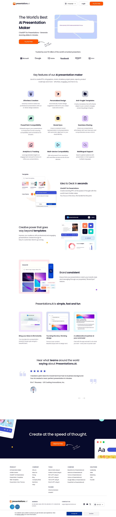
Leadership (93, 470)
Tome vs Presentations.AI (74, 475)
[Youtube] (87, 504)
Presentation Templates (16, 477)
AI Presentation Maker (15, 470)
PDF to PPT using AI (53, 475)
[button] (70, 4)
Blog (33, 477)
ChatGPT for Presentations (17, 475)
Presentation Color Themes (17, 482)
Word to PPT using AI (53, 482)
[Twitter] (90, 504)
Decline (91, 513)
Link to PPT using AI (53, 477)
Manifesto (35, 482)
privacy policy (20, 514)
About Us (34, 472)
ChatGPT (50, 492)
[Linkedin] (84, 504)
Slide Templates (14, 479)
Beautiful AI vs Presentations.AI (76, 470)
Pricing (34, 475)
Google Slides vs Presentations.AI (76, 480)
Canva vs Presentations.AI (75, 477)
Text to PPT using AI (53, 479)
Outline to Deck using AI (54, 472)
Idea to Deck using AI (54, 470)
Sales (91, 472)
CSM (91, 477)
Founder (92, 479)
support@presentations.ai (69, 504)
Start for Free (58, 444)
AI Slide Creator (14, 472)
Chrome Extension (53, 490)
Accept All (74, 513)
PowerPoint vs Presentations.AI (76, 482)
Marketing (92, 475)
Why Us (34, 470)
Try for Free (96, 4)
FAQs (33, 484)
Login (83, 4)
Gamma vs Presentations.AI (75, 472)
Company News (36, 479)
